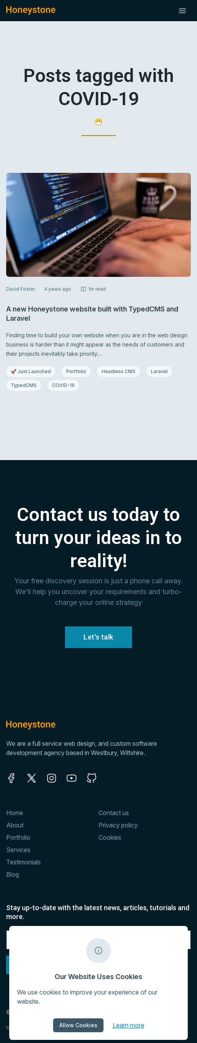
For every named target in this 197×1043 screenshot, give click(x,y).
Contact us (113, 813)
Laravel (161, 371)
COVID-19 (65, 385)
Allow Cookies (78, 1025)
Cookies (109, 837)
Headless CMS (118, 371)
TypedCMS (25, 385)
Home (14, 813)
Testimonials (23, 862)
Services (18, 850)
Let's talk (98, 637)
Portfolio (78, 371)
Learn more (128, 1025)
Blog (12, 874)
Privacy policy (118, 825)
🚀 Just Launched (30, 371)
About (14, 825)
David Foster (20, 289)
